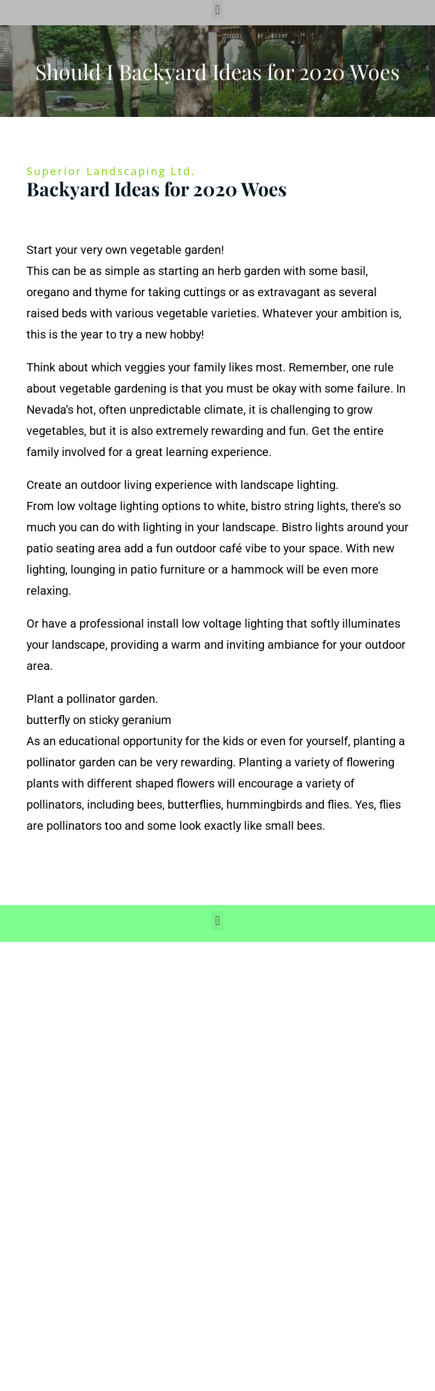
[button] (217, 9)
